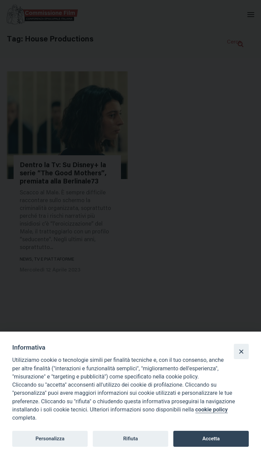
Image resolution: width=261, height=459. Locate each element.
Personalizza (49, 439)
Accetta (211, 439)
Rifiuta (130, 439)
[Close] (241, 351)
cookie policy (211, 409)
